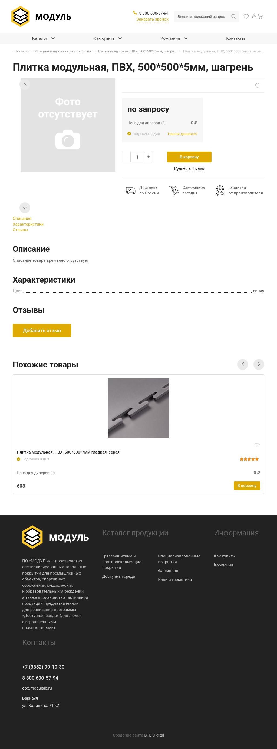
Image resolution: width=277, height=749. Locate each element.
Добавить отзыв (42, 330)
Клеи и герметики (175, 579)
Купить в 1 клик (189, 169)
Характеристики (28, 224)
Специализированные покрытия (179, 559)
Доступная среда (118, 576)
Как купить (224, 556)
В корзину (189, 156)
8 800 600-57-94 (40, 678)
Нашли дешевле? (182, 134)
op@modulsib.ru (37, 688)
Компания (223, 565)
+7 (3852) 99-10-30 (43, 667)
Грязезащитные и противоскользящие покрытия (121, 562)
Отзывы (20, 229)
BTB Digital (154, 735)
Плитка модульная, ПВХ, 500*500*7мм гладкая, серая (68, 452)
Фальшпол (168, 570)
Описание (22, 218)
